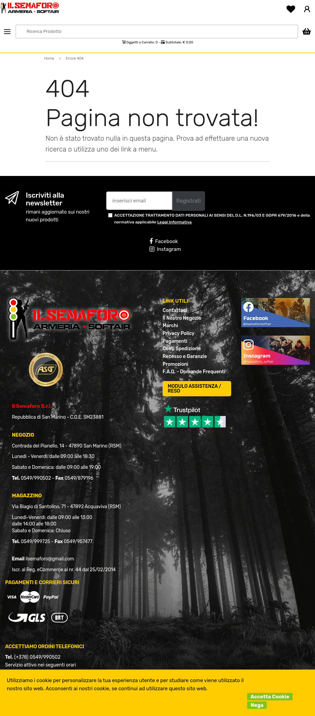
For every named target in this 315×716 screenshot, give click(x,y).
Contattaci (175, 310)
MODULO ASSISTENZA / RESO (194, 388)
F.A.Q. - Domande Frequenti (194, 372)
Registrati (188, 201)
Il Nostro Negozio (182, 318)
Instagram (165, 249)
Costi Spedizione (182, 349)
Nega (257, 705)
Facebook (163, 241)
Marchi (170, 326)
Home (49, 58)
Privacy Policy (178, 333)
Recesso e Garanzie (185, 356)
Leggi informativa (174, 222)
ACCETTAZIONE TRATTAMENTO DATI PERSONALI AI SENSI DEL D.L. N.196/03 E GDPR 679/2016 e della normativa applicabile (212, 218)
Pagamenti (175, 341)
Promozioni (175, 364)
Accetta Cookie (270, 697)
